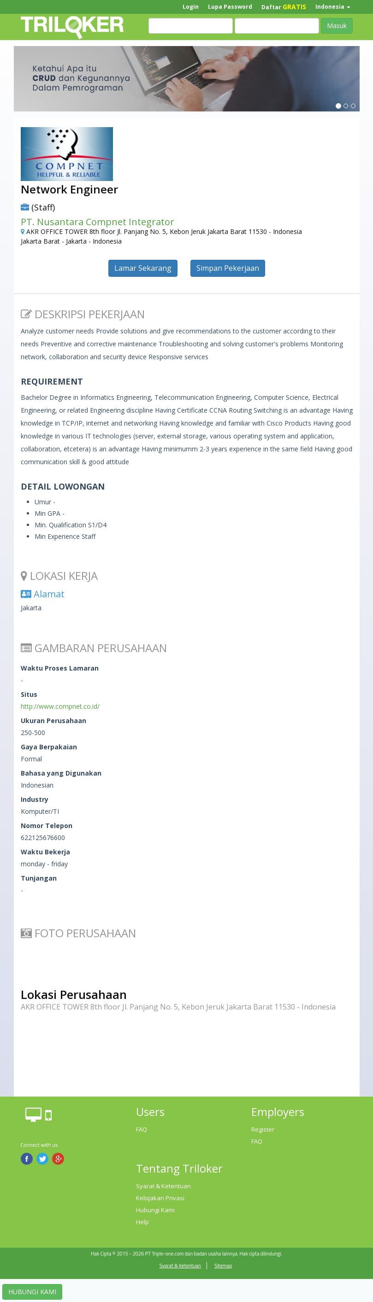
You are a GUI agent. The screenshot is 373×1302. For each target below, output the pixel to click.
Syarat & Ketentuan (163, 1186)
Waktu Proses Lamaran (60, 668)
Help (142, 1222)
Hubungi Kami (155, 1210)
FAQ (141, 1129)
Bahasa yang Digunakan (61, 773)
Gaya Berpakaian (49, 746)
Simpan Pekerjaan (227, 268)
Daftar (283, 6)
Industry (34, 799)
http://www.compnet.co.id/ (60, 706)
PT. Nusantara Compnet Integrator (97, 222)
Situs (29, 694)
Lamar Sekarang (143, 268)
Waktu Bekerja (45, 851)
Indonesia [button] (332, 7)
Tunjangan (39, 878)
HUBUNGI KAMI (32, 1291)
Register (262, 1129)
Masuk (337, 25)
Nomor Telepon (46, 825)
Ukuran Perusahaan (53, 720)
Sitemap (223, 1265)
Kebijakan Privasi (160, 1198)
